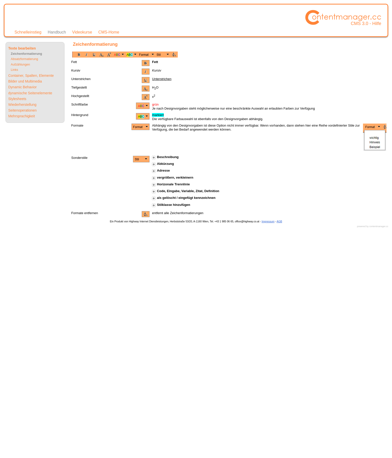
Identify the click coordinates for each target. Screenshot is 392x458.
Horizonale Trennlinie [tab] (171, 184)
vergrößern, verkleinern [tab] (172, 178)
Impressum (268, 221)
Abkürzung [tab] (163, 164)
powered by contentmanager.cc (372, 226)
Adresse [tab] (161, 171)
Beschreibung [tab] (165, 157)
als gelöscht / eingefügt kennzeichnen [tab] (184, 198)
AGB (279, 221)
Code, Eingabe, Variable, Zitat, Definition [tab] (185, 191)
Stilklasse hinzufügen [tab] (171, 205)
